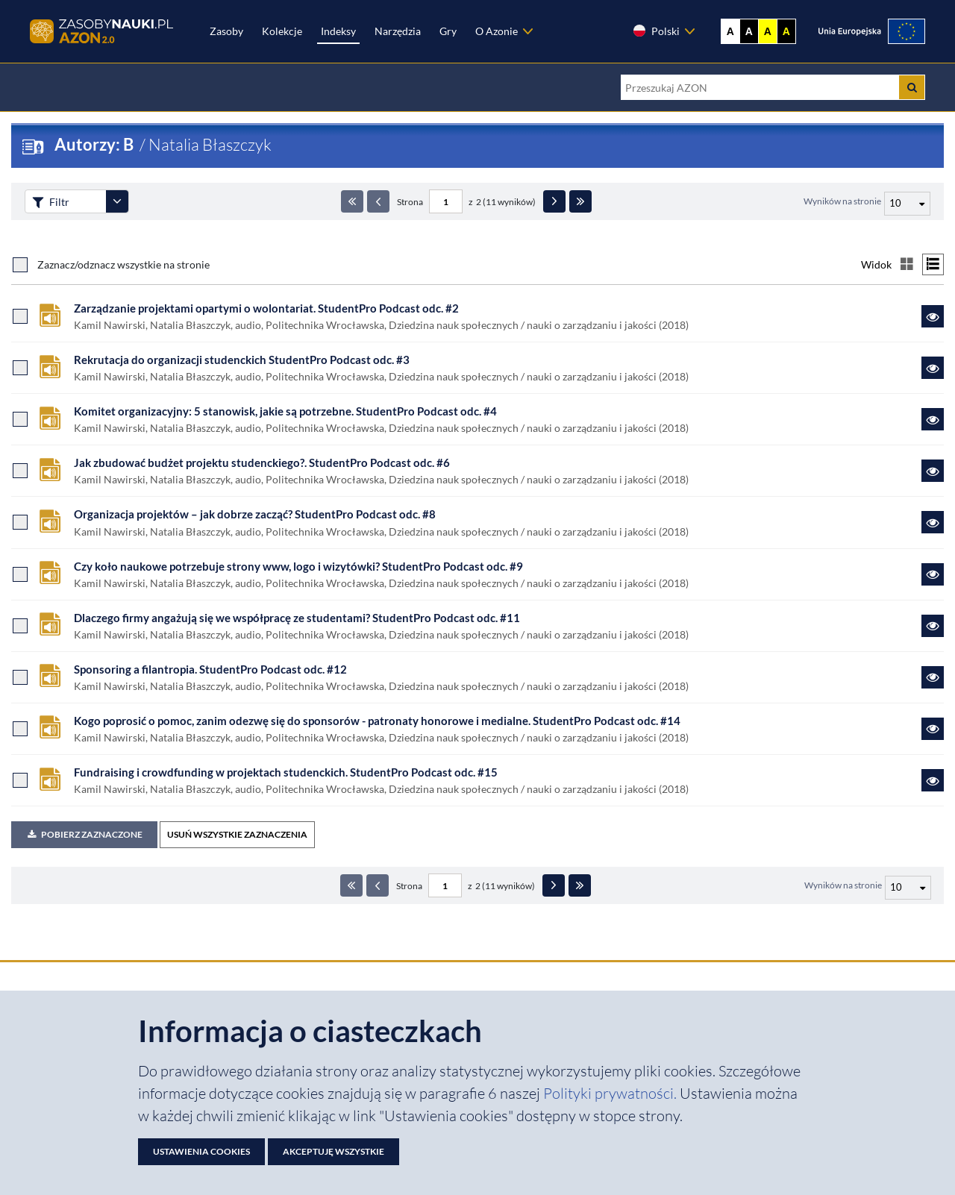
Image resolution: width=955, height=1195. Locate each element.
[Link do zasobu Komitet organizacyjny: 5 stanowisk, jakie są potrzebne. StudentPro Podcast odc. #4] (932, 419)
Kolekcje (282, 31)
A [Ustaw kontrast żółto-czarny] (767, 31)
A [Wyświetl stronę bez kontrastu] (730, 31)
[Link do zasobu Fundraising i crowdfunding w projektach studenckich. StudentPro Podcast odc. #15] (932, 780)
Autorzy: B (95, 144)
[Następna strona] (554, 201)
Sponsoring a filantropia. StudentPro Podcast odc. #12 (210, 669)
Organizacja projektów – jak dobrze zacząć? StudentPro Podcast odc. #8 (255, 514)
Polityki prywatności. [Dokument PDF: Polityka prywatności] (611, 1093)
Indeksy (338, 31)
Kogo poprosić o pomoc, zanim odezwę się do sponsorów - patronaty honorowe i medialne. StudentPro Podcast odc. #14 (377, 720)
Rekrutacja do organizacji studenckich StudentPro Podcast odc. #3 (242, 359)
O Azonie (496, 31)
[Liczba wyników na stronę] (908, 888)
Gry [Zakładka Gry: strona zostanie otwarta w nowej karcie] (448, 31)
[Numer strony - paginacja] (446, 201)
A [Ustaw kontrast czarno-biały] (749, 31)
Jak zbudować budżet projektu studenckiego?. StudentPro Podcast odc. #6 (262, 462)
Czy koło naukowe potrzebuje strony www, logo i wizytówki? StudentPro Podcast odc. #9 (298, 566)
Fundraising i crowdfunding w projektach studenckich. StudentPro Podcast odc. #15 (286, 772)
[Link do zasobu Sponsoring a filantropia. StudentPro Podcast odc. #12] (932, 677)
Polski (656, 30)
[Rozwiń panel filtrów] (117, 201)
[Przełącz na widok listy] (933, 264)
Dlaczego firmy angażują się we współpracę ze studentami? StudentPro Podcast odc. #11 (297, 617)
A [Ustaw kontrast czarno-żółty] (786, 31)
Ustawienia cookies (201, 1151)
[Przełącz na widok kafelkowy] (907, 264)
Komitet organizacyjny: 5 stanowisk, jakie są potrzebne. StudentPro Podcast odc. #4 (285, 411)
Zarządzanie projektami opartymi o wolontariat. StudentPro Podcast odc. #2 (266, 308)
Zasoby (226, 31)
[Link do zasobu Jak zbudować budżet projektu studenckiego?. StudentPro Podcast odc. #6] (932, 471)
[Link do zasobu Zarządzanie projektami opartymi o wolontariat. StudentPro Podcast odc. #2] (932, 316)
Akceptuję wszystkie (333, 1151)
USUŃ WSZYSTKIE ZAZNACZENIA (237, 834)
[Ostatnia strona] (580, 201)
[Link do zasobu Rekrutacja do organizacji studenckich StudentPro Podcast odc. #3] (932, 368)
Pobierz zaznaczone (84, 834)
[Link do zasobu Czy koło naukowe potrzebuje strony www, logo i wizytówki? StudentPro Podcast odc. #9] (932, 574)
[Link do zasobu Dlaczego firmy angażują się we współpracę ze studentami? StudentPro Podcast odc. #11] (932, 626)
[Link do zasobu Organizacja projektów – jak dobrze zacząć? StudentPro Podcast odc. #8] (932, 522)
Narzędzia (398, 31)
